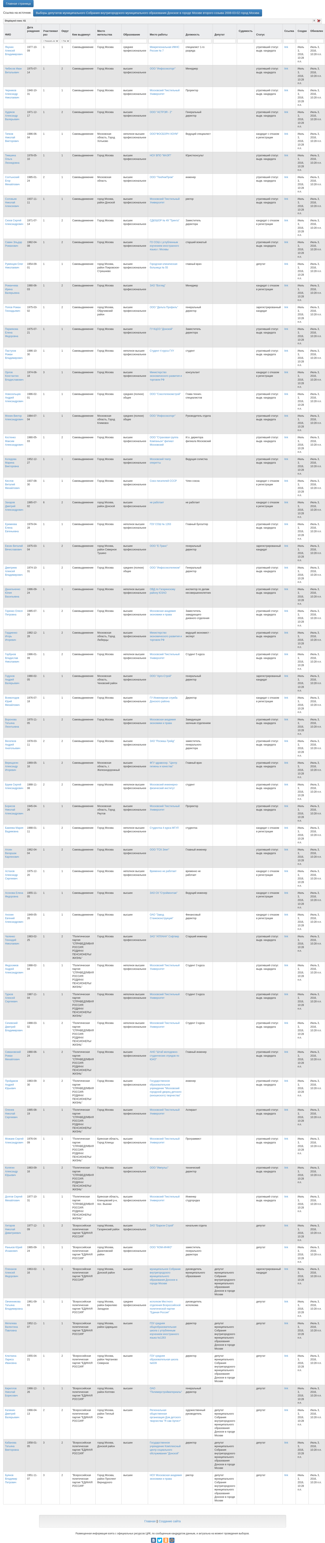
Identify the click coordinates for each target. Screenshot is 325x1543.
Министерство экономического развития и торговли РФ (166, 376)
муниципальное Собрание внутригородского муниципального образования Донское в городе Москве (165, 1276)
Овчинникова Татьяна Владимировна (14, 1305)
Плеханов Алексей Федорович (11, 1273)
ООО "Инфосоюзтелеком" (165, 567)
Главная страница (18, 3)
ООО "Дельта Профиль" (164, 307)
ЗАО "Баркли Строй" (162, 1225)
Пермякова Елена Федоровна (11, 333)
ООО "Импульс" (159, 1167)
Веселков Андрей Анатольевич (12, 745)
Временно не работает (163, 871)
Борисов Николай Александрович (14, 810)
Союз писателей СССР (163, 480)
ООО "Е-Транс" (159, 545)
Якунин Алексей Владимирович (14, 51)
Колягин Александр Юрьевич (11, 1171)
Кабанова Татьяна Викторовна (12, 1446)
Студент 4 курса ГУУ (162, 350)
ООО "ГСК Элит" (159, 849)
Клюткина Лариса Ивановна (11, 1359)
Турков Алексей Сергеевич (11, 998)
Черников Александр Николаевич (12, 94)
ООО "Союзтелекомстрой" (165, 394)
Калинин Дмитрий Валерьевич (12, 1414)
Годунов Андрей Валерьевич (12, 680)
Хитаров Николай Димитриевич (13, 1229)
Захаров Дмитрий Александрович (14, 506)
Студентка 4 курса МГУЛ (164, 827)
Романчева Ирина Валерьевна (12, 289)
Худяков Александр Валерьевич (12, 116)
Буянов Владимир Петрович (11, 1479)
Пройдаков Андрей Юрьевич (11, 1084)
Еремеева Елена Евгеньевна (12, 528)
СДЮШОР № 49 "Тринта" (164, 220)
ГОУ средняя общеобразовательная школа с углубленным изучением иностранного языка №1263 (164, 1330)
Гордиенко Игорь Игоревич (11, 636)
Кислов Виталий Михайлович (12, 484)
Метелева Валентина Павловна (11, 1327)
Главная (149, 1521)
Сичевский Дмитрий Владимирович (14, 1027)
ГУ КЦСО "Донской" (161, 329)
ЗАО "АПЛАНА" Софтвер (164, 936)
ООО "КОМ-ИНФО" (161, 1247)
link (286, 47)
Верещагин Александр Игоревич (11, 766)
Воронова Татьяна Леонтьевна (12, 723)
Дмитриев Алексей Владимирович (14, 571)
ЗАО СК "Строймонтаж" (163, 892)
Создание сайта (170, 1521)
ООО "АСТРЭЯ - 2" (161, 112)
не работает (157, 502)
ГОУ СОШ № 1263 (160, 524)
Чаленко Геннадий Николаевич (12, 940)
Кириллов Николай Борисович (11, 1392)
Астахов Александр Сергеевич (11, 875)
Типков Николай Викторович (12, 137)
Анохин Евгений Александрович (14, 918)
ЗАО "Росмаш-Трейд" (162, 741)
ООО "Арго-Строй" (161, 676)
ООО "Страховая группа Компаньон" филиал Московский (164, 441)
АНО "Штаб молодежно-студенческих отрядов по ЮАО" (164, 1055)
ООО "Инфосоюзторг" (162, 68)
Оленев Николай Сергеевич (11, 1113)
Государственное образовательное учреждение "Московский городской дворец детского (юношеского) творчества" (165, 1088)
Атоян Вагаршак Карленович (12, 853)
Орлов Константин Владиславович (14, 376)
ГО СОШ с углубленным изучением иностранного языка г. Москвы (164, 246)
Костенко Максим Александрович (14, 441)
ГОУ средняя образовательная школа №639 (164, 1359)
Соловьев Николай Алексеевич (12, 202)
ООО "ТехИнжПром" (161, 177)
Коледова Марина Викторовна (12, 463)
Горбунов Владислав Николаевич (12, 658)
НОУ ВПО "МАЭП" (160, 155)
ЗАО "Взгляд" (157, 285)
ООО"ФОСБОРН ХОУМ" (164, 133)
